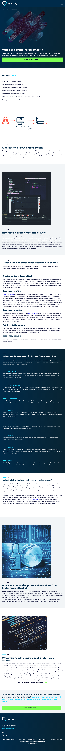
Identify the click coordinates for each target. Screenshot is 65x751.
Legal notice (22, 739)
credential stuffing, (9, 294)
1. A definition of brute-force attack (11, 81)
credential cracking (33, 313)
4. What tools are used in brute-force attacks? (14, 90)
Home (4, 9)
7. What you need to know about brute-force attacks (16, 100)
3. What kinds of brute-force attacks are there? (14, 87)
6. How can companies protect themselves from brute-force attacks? (21, 97)
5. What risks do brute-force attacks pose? (13, 93)
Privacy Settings (43, 739)
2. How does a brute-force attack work (12, 84)
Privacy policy (31, 739)
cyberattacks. (35, 499)
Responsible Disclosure (9, 739)
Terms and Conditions (56, 739)
